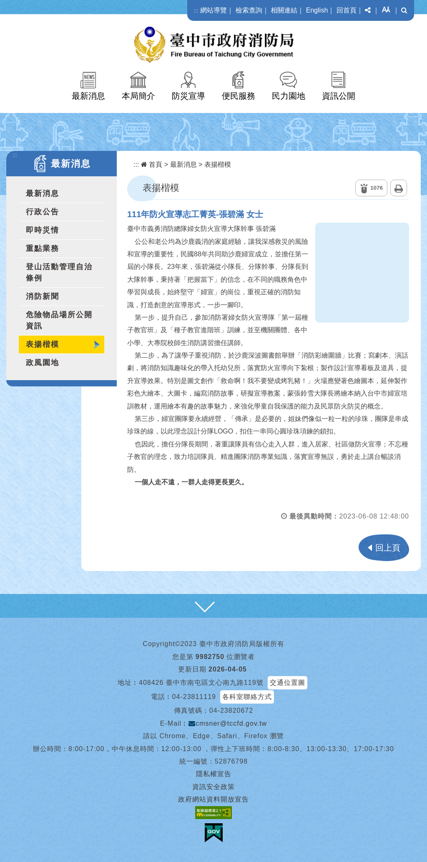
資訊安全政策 (213, 786)
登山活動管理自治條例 (59, 272)
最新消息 (88, 95)
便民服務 (238, 95)
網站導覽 (213, 10)
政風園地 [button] (42, 362)
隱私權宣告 (213, 773)
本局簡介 (138, 95)
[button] (368, 10)
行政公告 (42, 212)
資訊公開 (338, 95)
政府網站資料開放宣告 (213, 799)
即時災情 (42, 230)
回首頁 (347, 10)
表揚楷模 (42, 344)
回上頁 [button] (387, 547)
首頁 (151, 164)
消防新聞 (42, 296)
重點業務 (42, 248)
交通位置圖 (287, 682)
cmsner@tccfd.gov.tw (227, 723)
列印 (398, 188)
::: (196, 11)
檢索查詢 (249, 10)
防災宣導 (188, 95)
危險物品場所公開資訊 (59, 320)
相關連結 (284, 10)
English (317, 10)
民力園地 (288, 95)
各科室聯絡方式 (247, 696)
